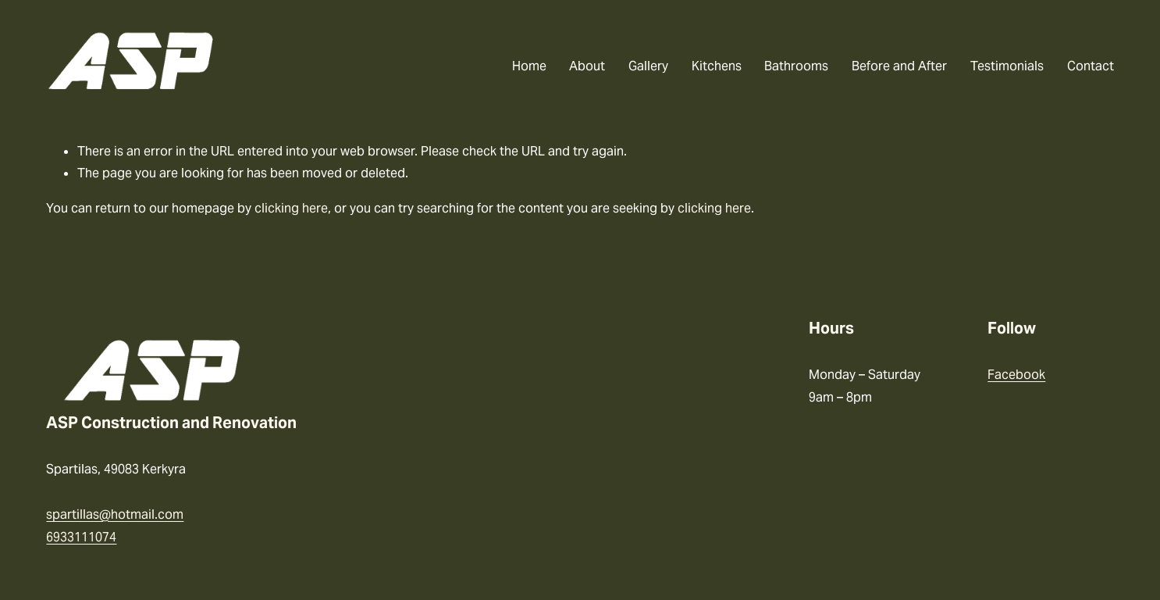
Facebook (1016, 374)
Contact (1090, 66)
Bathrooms (796, 66)
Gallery (648, 66)
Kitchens (717, 66)
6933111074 (81, 537)
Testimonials (1007, 66)
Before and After (899, 66)
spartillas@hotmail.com (114, 514)
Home (529, 66)
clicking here (291, 208)
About (587, 66)
